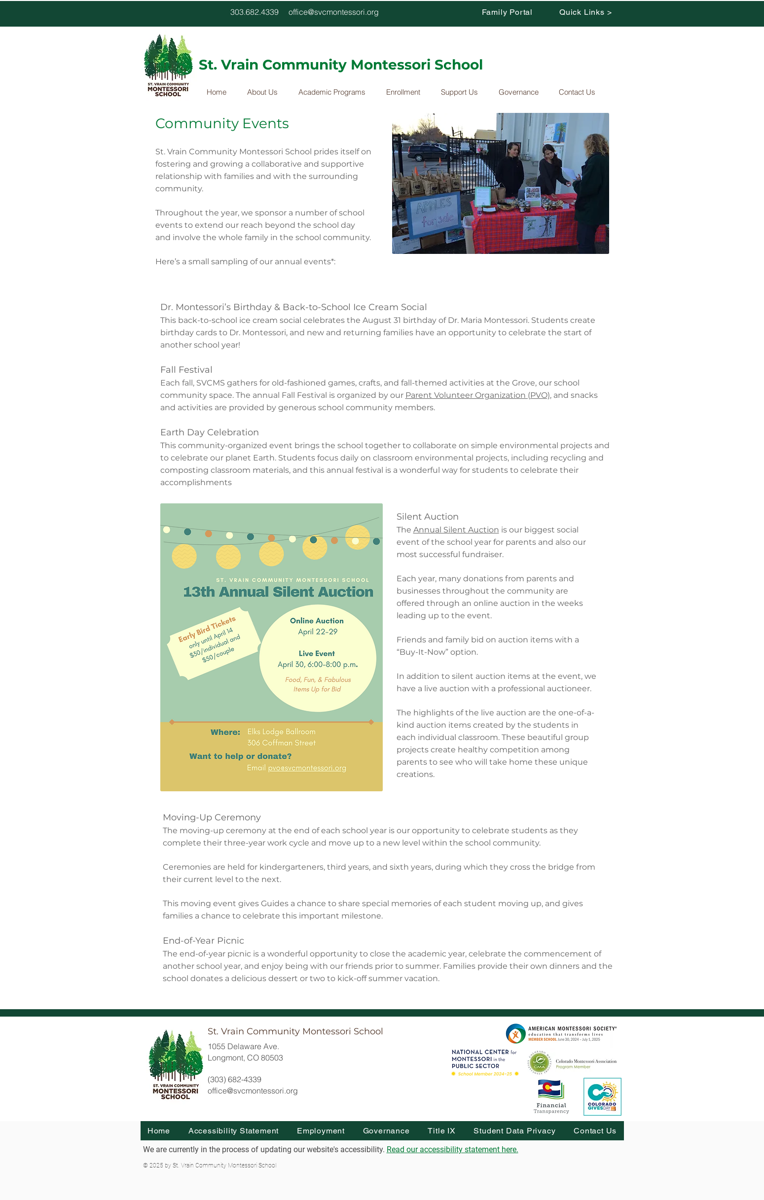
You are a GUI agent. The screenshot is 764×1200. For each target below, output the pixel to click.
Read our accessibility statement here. (452, 1149)
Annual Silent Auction (456, 529)
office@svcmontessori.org (334, 12)
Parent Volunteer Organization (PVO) (477, 395)
